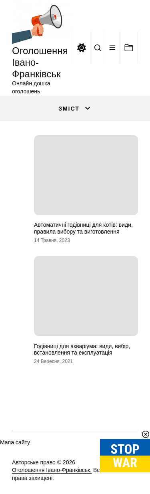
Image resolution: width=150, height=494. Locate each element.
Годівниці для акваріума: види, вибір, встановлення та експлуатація (82, 349)
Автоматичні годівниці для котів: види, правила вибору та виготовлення (83, 228)
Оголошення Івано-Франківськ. (52, 470)
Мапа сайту (15, 442)
